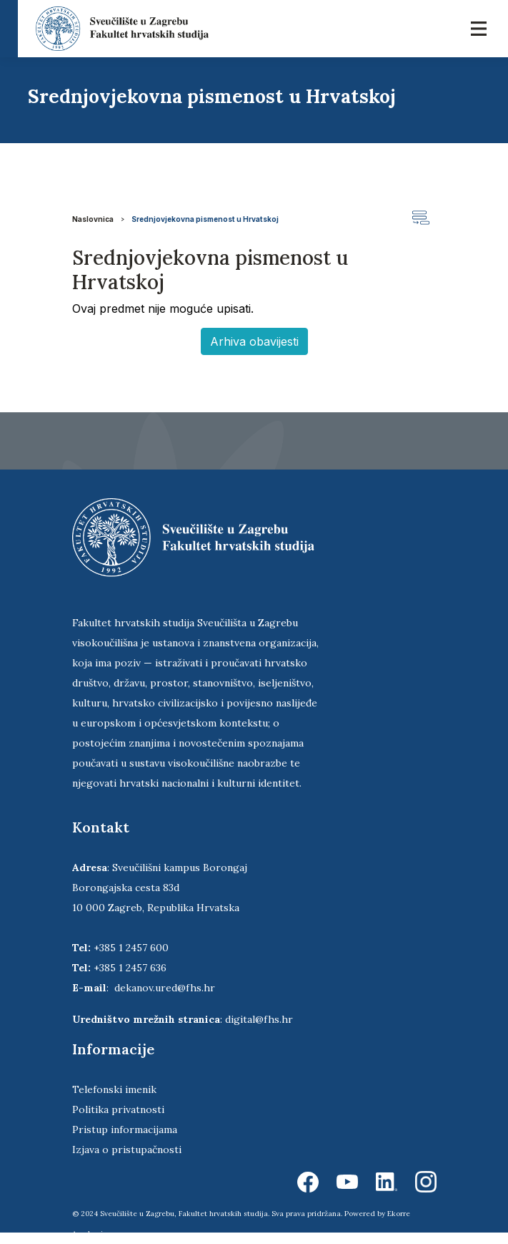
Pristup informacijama (124, 1129)
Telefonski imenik (114, 1089)
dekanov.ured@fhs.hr (164, 987)
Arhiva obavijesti (254, 341)
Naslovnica (93, 219)
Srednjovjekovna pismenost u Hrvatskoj (205, 219)
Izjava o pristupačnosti (126, 1149)
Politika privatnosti (118, 1109)
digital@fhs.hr (259, 1019)
